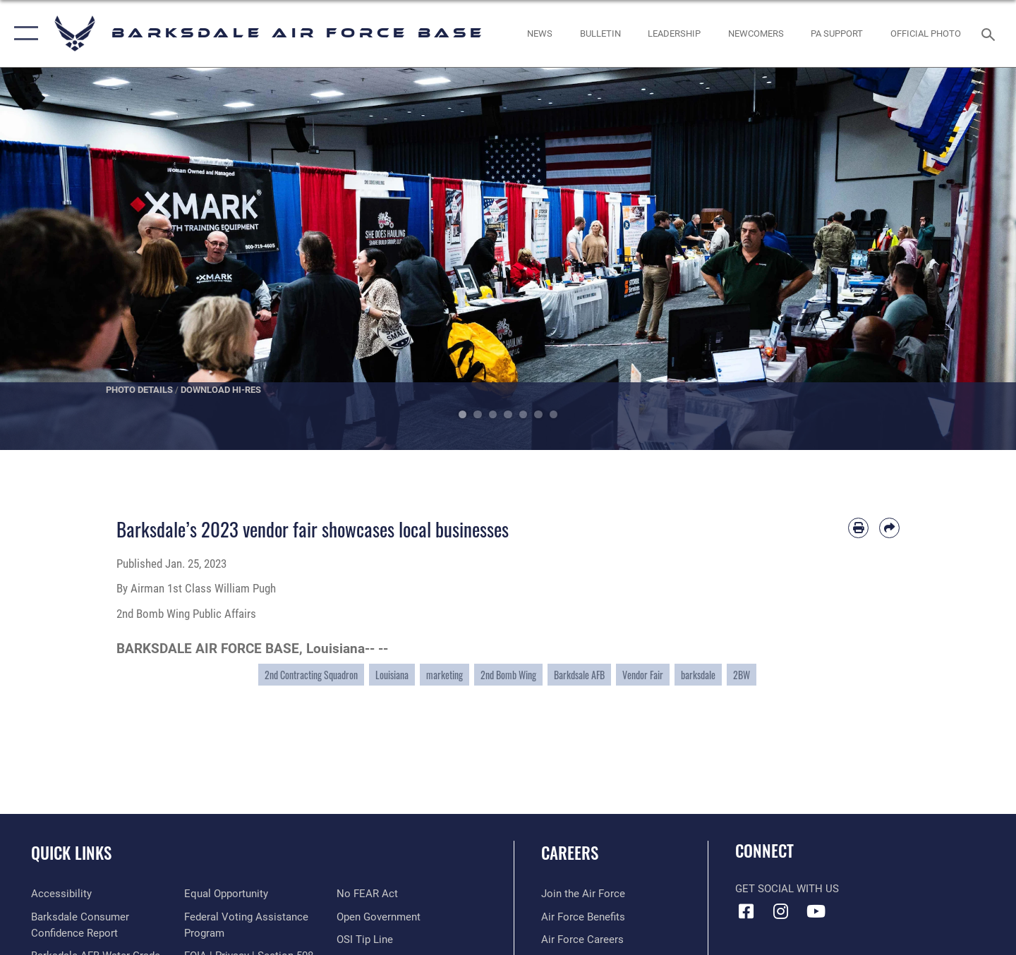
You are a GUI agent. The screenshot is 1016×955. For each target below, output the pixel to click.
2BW (741, 674)
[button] (23, 33)
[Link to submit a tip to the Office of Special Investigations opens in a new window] (365, 939)
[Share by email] (889, 528)
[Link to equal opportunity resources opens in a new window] (226, 893)
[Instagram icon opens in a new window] (781, 911)
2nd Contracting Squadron (311, 674)
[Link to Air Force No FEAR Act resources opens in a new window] (367, 893)
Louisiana (392, 674)
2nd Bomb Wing (508, 674)
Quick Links (71, 853)
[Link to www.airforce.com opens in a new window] (583, 893)
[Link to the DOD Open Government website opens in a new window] (379, 917)
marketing (444, 674)
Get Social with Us (787, 888)
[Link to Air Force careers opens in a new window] (582, 939)
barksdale (698, 674)
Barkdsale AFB (579, 674)
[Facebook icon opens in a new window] (745, 911)
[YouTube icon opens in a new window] (815, 911)
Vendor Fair (642, 674)
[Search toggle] (990, 33)
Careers (569, 853)
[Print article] (858, 528)
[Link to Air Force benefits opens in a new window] (583, 917)
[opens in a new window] (61, 893)
